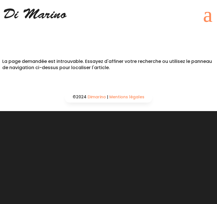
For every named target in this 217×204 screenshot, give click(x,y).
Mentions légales (126, 97)
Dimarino (97, 97)
